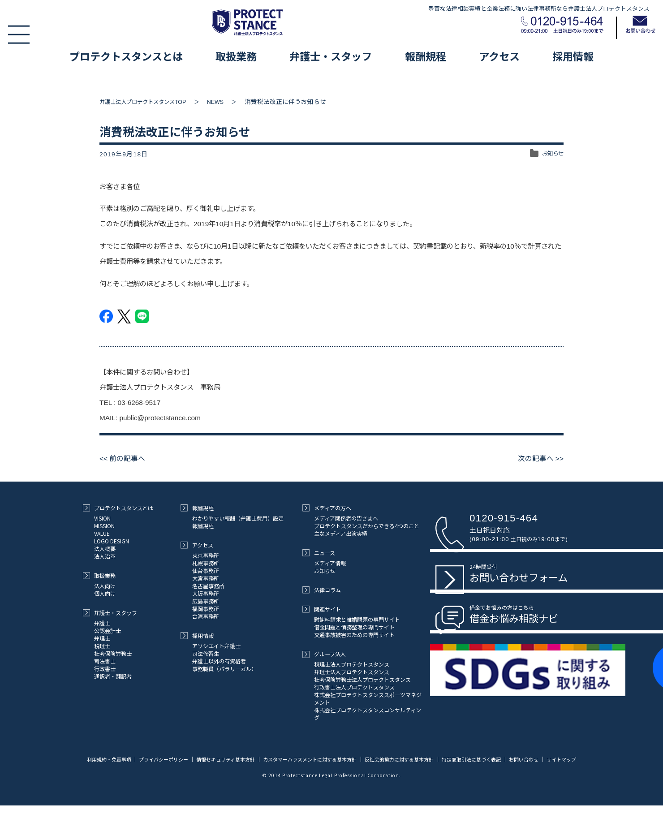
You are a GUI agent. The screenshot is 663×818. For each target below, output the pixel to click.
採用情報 (573, 56)
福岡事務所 (205, 608)
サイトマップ (331, 775)
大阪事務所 (205, 593)
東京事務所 (205, 555)
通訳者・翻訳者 (113, 676)
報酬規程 (425, 56)
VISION (102, 518)
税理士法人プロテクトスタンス (351, 664)
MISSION (104, 526)
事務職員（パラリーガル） (224, 668)
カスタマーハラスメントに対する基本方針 (325, 759)
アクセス (499, 56)
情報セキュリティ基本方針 (234, 759)
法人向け (105, 586)
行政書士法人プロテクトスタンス (354, 687)
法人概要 (105, 548)
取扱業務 (236, 56)
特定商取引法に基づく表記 (500, 759)
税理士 (102, 646)
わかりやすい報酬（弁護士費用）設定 (238, 518)
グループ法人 (323, 654)
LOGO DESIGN (111, 541)
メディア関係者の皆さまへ (346, 518)
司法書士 (105, 661)
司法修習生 (205, 653)
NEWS (229, 102)
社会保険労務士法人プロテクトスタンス (362, 679)
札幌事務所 (205, 563)
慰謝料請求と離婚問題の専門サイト (357, 619)
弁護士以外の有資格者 (219, 661)
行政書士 (105, 668)
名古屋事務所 (208, 586)
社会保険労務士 (113, 653)
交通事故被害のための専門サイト (354, 634)
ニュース (318, 552)
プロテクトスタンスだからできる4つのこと (366, 526)
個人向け (105, 593)
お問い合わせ (556, 759)
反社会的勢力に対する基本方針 (422, 759)
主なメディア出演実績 (340, 533)
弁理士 (102, 638)
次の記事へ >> (539, 458)
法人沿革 (105, 556)
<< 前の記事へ (124, 458)
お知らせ (551, 154)
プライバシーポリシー (167, 759)
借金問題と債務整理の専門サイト (354, 627)
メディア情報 (330, 563)
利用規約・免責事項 (108, 759)
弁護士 (102, 623)
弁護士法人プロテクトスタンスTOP (149, 102)
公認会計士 (107, 630)
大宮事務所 (205, 578)
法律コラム (321, 590)
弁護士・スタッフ (330, 56)
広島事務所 (205, 601)
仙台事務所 (205, 570)
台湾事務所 (205, 616)
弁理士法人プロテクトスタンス (351, 672)
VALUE (102, 533)
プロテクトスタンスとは (126, 56)
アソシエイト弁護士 (216, 646)
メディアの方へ (326, 508)
